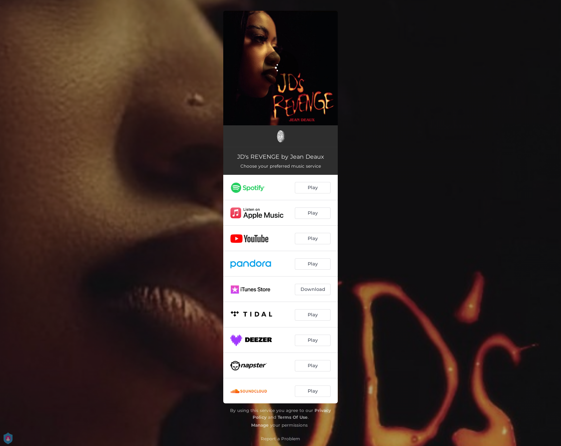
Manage (260, 425)
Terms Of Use (293, 417)
